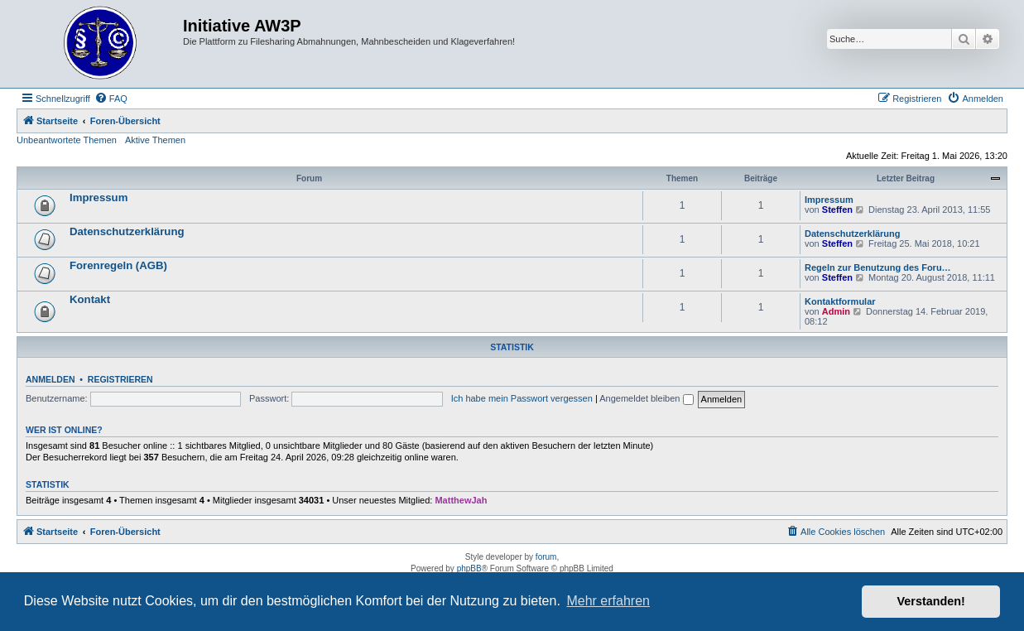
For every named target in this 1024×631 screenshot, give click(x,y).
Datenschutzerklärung (127, 231)
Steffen (837, 209)
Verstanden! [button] (931, 601)
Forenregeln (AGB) (118, 265)
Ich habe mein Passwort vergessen (522, 398)
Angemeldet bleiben (646, 398)
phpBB (469, 568)
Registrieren (120, 379)
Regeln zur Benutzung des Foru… (878, 267)
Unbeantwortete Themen (67, 140)
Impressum (98, 197)
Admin (836, 311)
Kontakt (90, 299)
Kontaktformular (840, 301)
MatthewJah (461, 500)
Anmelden (50, 379)
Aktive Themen (155, 140)
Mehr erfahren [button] (608, 601)
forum (546, 556)
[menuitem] (110, 98)
